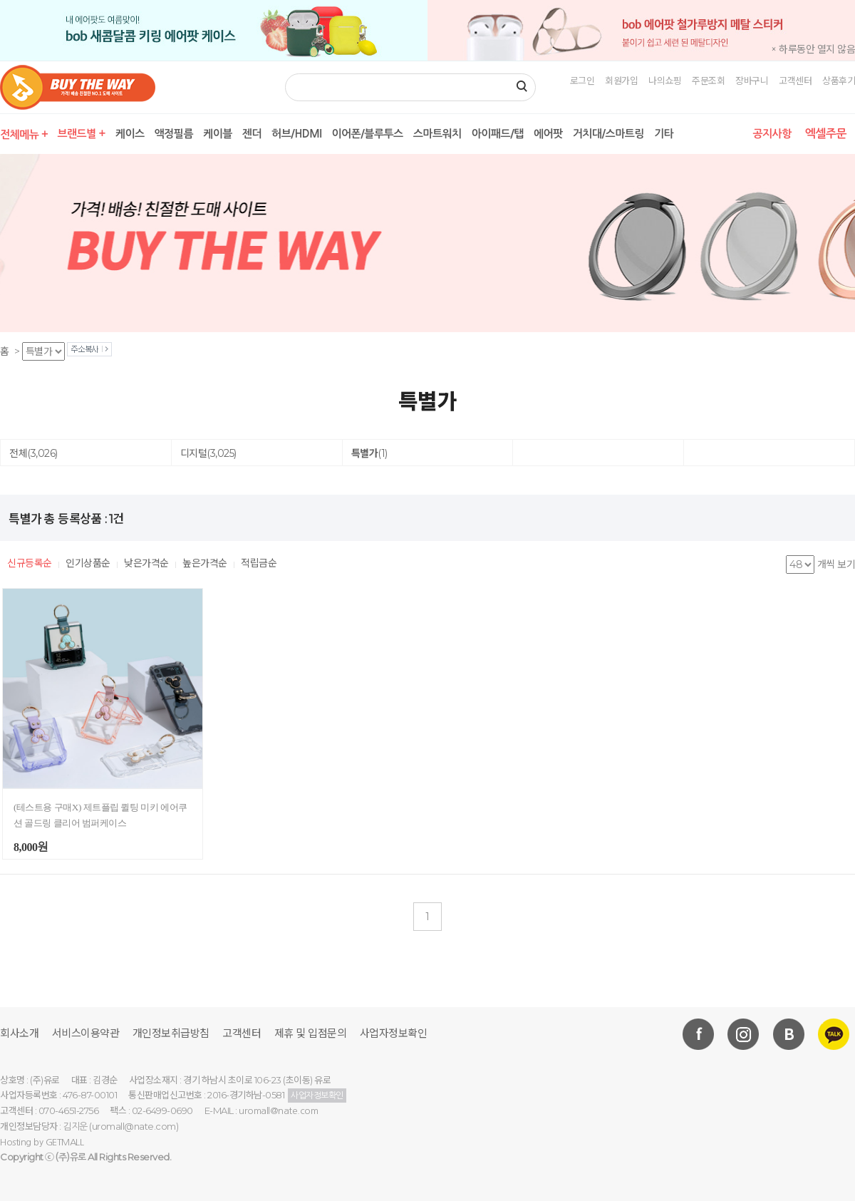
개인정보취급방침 (171, 1033)
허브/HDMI (296, 133)
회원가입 (621, 80)
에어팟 (548, 133)
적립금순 (258, 563)
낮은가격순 (146, 563)
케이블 (217, 133)
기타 (663, 133)
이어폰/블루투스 (367, 133)
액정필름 (174, 133)
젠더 (251, 133)
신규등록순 (29, 563)
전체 (33, 453)
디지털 (208, 453)
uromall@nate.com (278, 1110)
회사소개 (19, 1033)
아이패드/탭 (498, 133)
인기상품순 (88, 563)
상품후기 (838, 80)
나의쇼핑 (664, 80)
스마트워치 (437, 133)
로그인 (582, 80)
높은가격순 (204, 563)
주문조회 (708, 80)
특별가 (369, 453)
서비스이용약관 (86, 1033)
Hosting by (41, 1142)
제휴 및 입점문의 (310, 1033)
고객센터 (795, 80)
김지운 (75, 1126)
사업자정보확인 (394, 1033)
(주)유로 (71, 1157)
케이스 (130, 133)
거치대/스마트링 (608, 133)
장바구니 (751, 80)
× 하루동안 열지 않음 (813, 49)
